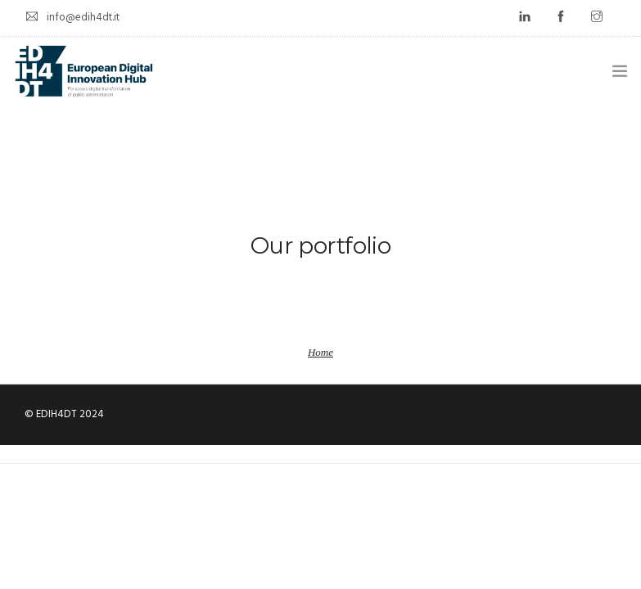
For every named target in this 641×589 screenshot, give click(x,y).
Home (320, 352)
